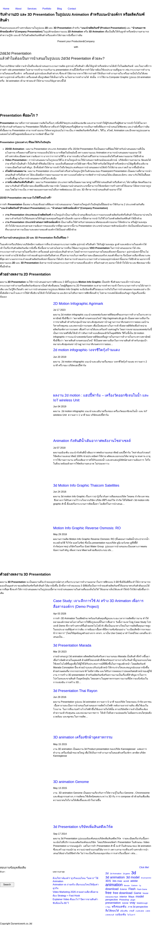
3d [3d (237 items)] (133, 872)
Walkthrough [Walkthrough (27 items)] (142, 903)
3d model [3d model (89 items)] (133, 877)
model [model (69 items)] (140, 896)
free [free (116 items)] (108, 893)
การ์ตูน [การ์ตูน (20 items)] (107, 907)
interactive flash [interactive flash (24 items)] (111, 897)
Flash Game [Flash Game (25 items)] (142, 889)
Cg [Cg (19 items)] (140, 885)
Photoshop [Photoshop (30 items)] (124, 900)
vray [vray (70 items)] (132, 902)
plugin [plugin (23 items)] (132, 900)
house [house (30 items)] (145, 893)
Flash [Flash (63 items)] (132, 889)
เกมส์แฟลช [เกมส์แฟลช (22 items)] (140, 911)
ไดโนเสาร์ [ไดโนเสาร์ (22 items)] (131, 915)
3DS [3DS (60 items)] (108, 880)
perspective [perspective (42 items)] (111, 899)
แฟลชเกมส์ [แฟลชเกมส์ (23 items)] (109, 915)
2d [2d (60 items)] (107, 873)
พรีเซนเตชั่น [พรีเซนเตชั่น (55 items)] (119, 906)
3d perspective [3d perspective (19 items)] (146, 878)
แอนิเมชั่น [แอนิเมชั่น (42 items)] (120, 914)
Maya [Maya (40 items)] (131, 896)
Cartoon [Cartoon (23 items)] (134, 885)
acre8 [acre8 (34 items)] (126, 881)
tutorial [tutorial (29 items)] (125, 903)
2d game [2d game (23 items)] (126, 874)
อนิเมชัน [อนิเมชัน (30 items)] (124, 911)
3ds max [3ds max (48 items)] (117, 880)
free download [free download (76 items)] (122, 893)
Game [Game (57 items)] (137, 893)
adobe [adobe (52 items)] (134, 880)
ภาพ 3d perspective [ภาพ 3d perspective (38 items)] (138, 906)
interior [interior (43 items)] (123, 896)
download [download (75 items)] (112, 889)
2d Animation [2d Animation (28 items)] (116, 873)
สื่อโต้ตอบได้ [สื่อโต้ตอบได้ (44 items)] (112, 910)
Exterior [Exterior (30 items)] (123, 889)
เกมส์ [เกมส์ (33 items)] (131, 911)
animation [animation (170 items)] (114, 885)
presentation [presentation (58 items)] (113, 902)
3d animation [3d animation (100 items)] (115, 877)
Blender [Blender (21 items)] (127, 885)
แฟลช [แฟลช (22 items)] (147, 911)
